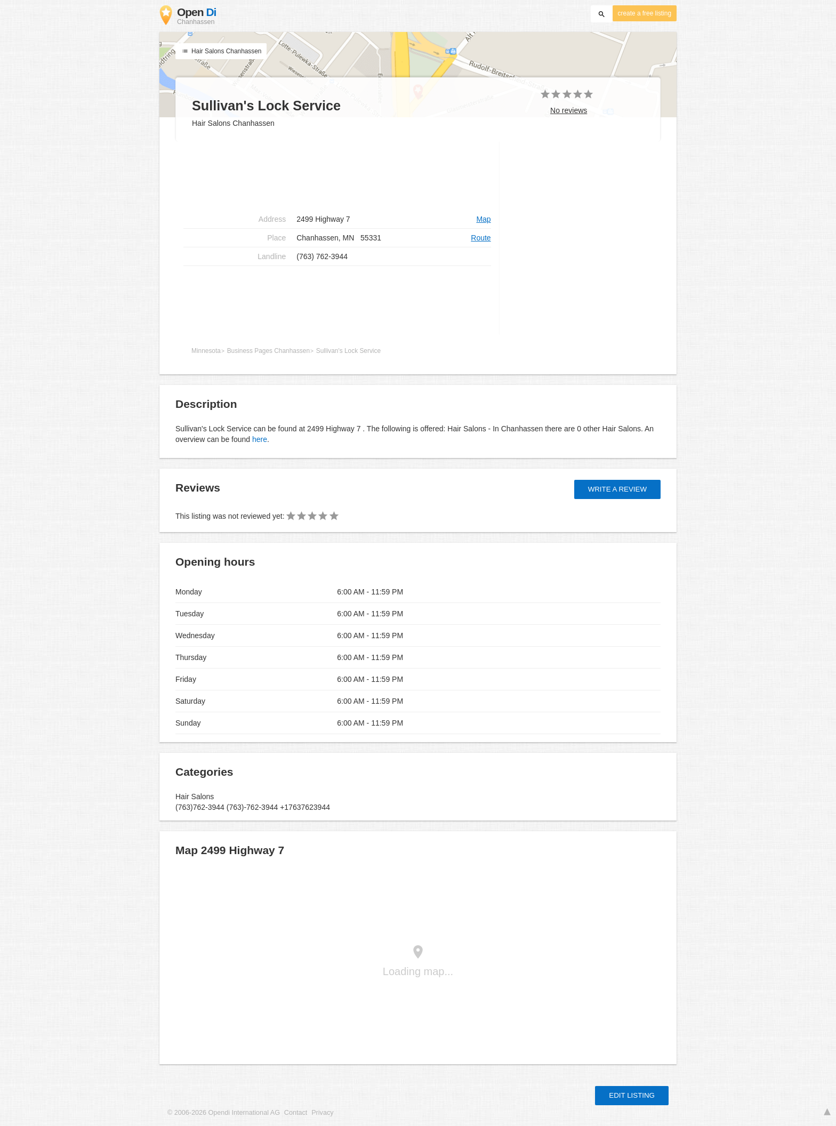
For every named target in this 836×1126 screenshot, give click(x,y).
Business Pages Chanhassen (268, 351)
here (259, 439)
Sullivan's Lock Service (348, 351)
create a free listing (644, 13)
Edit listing (632, 1095)
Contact (295, 1112)
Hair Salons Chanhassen (221, 51)
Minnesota (206, 351)
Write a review (617, 489)
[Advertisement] (337, 176)
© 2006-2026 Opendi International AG (223, 1112)
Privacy (322, 1112)
